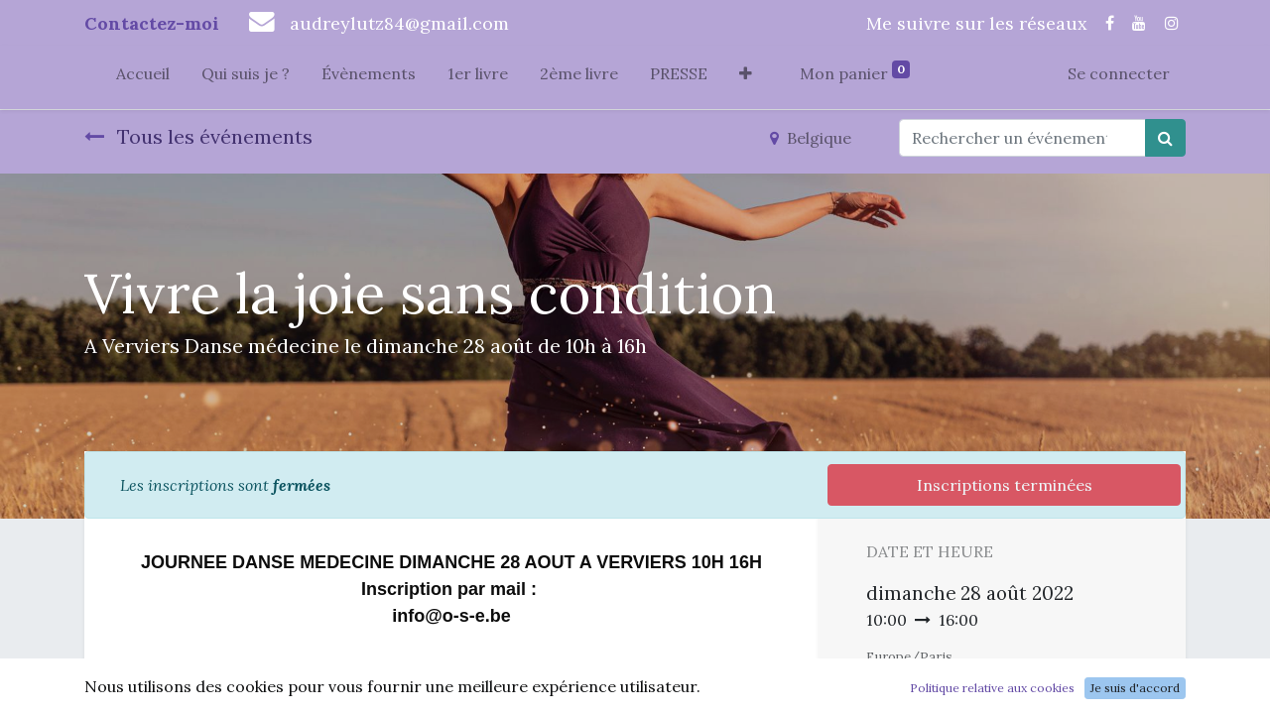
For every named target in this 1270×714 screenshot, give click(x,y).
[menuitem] (143, 77)
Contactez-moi (151, 23)
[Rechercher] (1165, 138)
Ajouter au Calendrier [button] (971, 694)
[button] (745, 77)
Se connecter (1119, 73)
